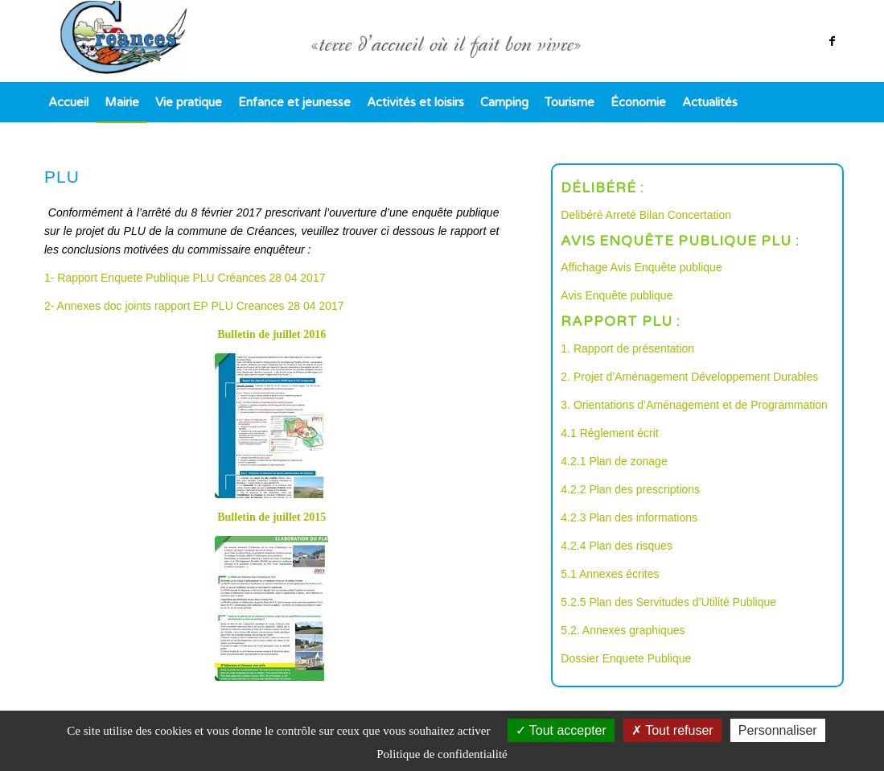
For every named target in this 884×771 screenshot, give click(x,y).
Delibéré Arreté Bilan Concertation (646, 214)
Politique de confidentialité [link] (441, 754)
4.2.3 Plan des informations (629, 517)
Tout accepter (561, 730)
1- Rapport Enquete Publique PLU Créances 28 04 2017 (184, 277)
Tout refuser (672, 730)
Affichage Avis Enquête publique (641, 267)
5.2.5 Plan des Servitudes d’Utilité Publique (668, 602)
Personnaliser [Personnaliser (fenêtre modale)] (777, 730)
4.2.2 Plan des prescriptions (630, 489)
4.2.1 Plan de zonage (614, 461)
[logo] (442, 41)
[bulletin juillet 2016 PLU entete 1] (271, 425)
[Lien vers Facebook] (832, 41)
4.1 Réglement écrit (609, 433)
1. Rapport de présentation (627, 348)
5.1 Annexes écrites (610, 573)
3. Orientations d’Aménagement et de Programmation (694, 404)
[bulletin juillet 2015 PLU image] (271, 608)
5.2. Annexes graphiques (623, 630)
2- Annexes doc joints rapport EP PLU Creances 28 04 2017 (194, 305)
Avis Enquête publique (616, 295)
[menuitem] (68, 102)
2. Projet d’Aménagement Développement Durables (689, 376)
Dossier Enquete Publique (626, 658)
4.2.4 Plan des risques (616, 545)
